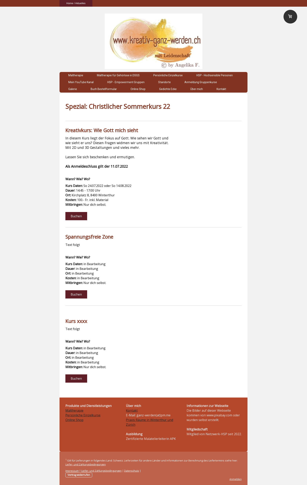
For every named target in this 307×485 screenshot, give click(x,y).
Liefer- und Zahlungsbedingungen (85, 464)
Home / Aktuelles (76, 3)
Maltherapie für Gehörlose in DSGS (118, 75)
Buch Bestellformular (104, 89)
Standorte (164, 82)
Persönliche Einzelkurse (168, 75)
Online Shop (138, 89)
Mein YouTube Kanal (81, 82)
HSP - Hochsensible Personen (214, 75)
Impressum (72, 470)
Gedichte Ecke (168, 89)
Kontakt (221, 89)
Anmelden (235, 479)
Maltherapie (75, 75)
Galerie (72, 89)
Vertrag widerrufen (79, 475)
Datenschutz (131, 470)
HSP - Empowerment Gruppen (125, 82)
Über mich (196, 89)
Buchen (76, 216)
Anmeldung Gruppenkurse (200, 82)
